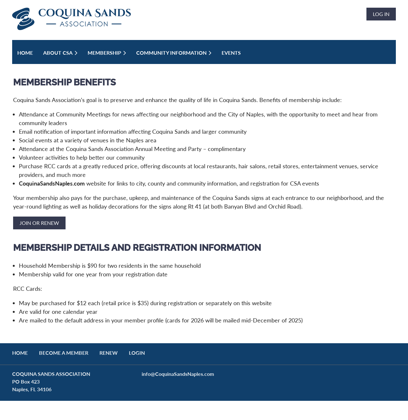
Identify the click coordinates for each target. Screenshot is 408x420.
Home (20, 353)
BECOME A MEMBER (63, 353)
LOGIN (137, 353)
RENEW (108, 353)
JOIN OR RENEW (39, 223)
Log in (381, 14)
